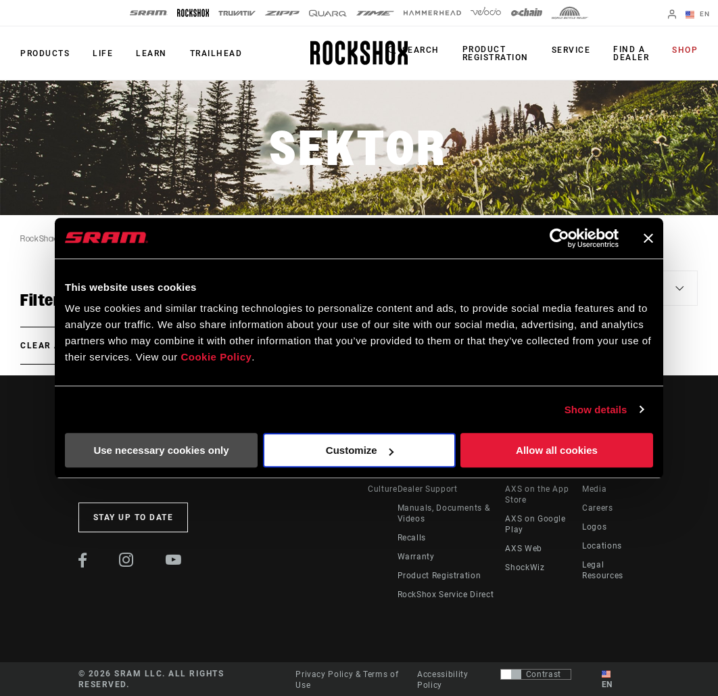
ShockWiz (524, 567)
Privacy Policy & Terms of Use (346, 680)
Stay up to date (133, 517)
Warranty (416, 556)
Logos (594, 527)
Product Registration (495, 53)
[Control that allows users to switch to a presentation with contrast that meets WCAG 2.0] (535, 674)
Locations (602, 546)
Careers (597, 508)
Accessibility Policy (442, 680)
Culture (382, 489)
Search (420, 50)
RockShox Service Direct (446, 594)
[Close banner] (648, 238)
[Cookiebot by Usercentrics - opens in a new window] (559, 238)
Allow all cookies (557, 450)
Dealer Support (428, 489)
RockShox (38, 238)
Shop (685, 50)
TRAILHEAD (216, 53)
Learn (151, 53)
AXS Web (523, 548)
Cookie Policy (216, 357)
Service (571, 50)
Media (594, 489)
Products (45, 53)
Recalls (412, 537)
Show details (596, 409)
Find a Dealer (631, 53)
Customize (359, 450)
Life (103, 53)
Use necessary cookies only (161, 450)
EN (698, 15)
